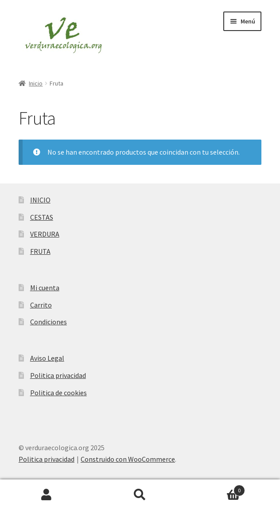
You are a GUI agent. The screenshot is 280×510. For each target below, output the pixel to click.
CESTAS (41, 217)
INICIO (40, 199)
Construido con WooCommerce (128, 459)
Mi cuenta (44, 287)
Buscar (140, 495)
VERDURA (44, 234)
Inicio (36, 83)
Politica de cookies (58, 392)
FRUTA (40, 251)
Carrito (41, 304)
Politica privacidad (58, 375)
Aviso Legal (47, 358)
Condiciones (48, 321)
